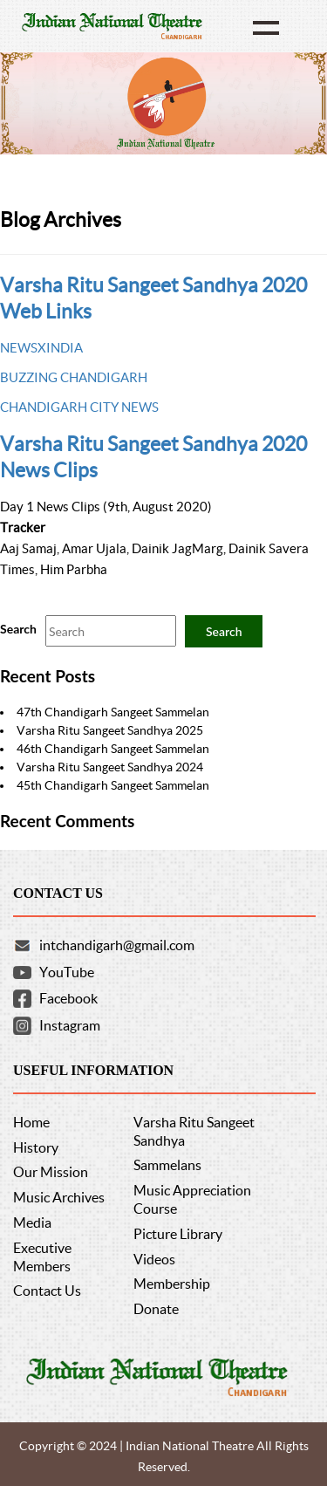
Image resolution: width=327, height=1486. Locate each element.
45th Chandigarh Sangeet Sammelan (113, 785)
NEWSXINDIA (41, 347)
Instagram (69, 1025)
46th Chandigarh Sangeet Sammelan (113, 749)
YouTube (66, 972)
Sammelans (167, 1165)
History (35, 1147)
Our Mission (50, 1172)
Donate (156, 1309)
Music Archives (59, 1197)
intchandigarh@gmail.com (116, 945)
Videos (154, 1259)
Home (31, 1122)
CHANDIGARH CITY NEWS (79, 407)
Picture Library (177, 1234)
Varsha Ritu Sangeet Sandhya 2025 (110, 730)
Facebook (68, 998)
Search (18, 628)
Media (32, 1222)
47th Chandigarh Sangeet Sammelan (113, 712)
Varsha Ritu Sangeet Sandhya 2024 (110, 767)
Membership (171, 1283)
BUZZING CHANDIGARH (73, 377)
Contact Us (47, 1290)
